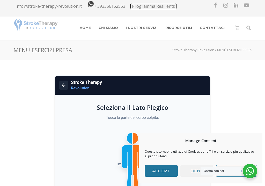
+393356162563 (105, 6)
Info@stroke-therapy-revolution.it (49, 6)
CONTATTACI (212, 28)
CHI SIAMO (108, 28)
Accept (161, 170)
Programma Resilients (153, 6)
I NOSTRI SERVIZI (142, 28)
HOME (85, 28)
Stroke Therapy (86, 85)
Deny (196, 170)
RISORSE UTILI (178, 28)
